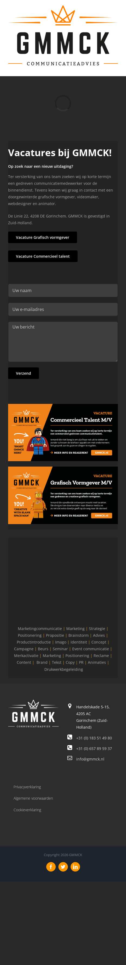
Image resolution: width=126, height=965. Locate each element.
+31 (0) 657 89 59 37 (94, 748)
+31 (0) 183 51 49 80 (94, 737)
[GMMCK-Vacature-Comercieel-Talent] (63, 405)
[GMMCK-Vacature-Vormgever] (63, 468)
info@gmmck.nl (90, 759)
